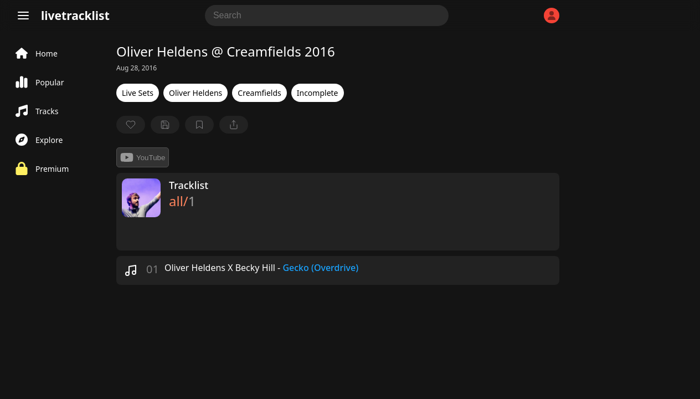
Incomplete (317, 93)
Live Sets (137, 93)
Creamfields (259, 93)
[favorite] (130, 125)
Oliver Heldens (195, 93)
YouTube (142, 157)
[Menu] (23, 15)
